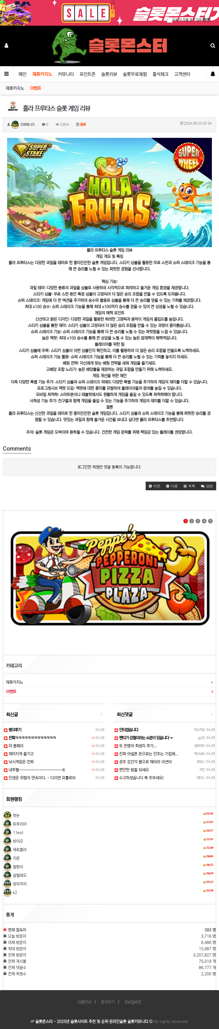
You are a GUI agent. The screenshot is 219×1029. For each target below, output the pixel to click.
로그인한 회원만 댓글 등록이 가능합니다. (109, 467)
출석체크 (161, 74)
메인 (23, 74)
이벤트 (35, 88)
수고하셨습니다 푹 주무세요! (139, 778)
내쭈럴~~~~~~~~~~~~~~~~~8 (34, 770)
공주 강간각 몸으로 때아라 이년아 (143, 762)
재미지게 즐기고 (19, 754)
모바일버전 (132, 1002)
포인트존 (88, 74)
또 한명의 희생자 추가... (136, 746)
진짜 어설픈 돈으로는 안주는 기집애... (147, 754)
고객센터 (182, 74)
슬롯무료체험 (135, 74)
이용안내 (84, 1002)
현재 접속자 (17, 930)
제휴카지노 (42, 74)
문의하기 (108, 1002)
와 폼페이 (13, 746)
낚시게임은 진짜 (19, 762)
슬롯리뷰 (109, 74)
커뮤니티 (66, 74)
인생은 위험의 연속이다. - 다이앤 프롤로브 (40, 778)
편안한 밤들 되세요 (132, 770)
